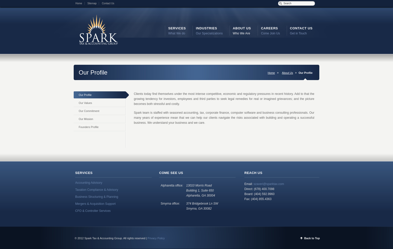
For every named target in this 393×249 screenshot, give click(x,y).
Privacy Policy (156, 238)
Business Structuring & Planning (96, 197)
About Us (287, 72)
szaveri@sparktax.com (269, 184)
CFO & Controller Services (93, 211)
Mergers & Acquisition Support (95, 204)
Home (78, 3)
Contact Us (108, 3)
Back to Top (312, 238)
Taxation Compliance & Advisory (96, 190)
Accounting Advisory (88, 182)
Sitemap (92, 3)
